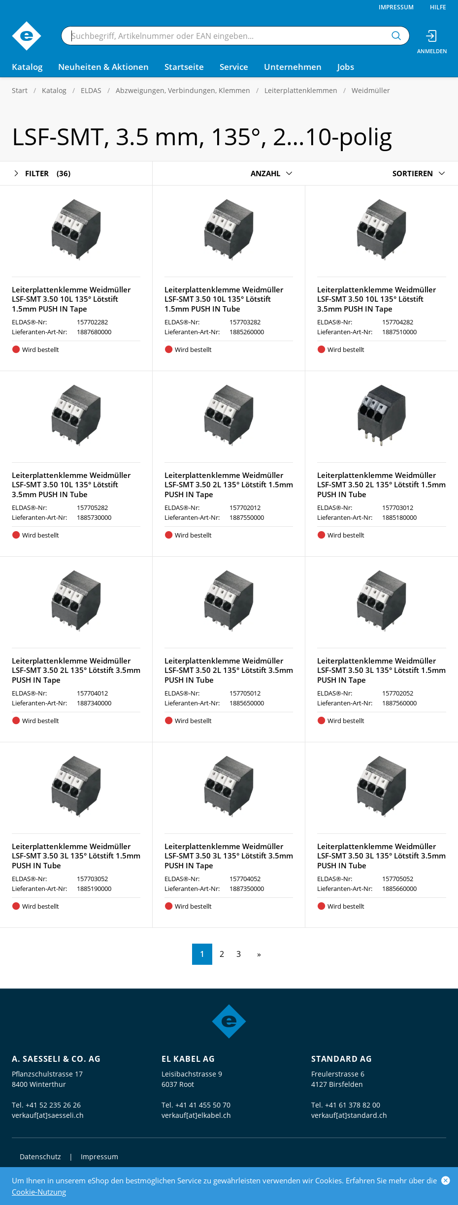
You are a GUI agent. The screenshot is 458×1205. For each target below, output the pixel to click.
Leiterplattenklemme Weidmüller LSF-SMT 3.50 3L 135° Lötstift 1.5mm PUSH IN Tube (76, 855)
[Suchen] (396, 35)
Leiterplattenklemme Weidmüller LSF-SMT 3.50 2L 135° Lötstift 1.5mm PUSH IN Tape (228, 484)
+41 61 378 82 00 (352, 1105)
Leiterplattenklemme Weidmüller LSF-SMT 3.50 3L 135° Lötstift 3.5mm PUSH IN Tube (381, 855)
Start (20, 90)
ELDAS (91, 90)
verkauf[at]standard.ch (349, 1115)
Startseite (184, 66)
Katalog (54, 90)
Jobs (345, 66)
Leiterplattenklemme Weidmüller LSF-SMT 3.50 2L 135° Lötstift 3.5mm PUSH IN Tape (76, 670)
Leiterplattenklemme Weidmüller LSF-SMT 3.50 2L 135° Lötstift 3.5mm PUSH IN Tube (228, 670)
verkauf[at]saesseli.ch (48, 1115)
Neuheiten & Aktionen (103, 66)
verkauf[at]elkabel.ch (196, 1115)
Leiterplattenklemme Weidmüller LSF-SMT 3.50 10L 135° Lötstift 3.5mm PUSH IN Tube (71, 484)
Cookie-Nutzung (39, 1192)
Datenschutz (40, 1156)
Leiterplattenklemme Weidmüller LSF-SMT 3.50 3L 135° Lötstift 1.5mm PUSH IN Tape (381, 670)
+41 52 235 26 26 (53, 1105)
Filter (41, 173)
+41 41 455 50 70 (202, 1105)
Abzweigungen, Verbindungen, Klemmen (183, 90)
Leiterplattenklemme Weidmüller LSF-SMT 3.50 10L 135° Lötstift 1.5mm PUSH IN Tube (223, 299)
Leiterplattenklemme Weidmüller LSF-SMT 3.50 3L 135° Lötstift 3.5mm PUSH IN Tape (228, 855)
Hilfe (438, 7)
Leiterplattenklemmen (300, 90)
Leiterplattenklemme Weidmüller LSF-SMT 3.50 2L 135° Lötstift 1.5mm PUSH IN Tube (381, 484)
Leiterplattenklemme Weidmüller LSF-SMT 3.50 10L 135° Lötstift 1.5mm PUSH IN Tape (71, 299)
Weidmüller (371, 90)
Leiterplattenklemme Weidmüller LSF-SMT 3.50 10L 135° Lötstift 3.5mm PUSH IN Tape (376, 299)
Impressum (396, 7)
